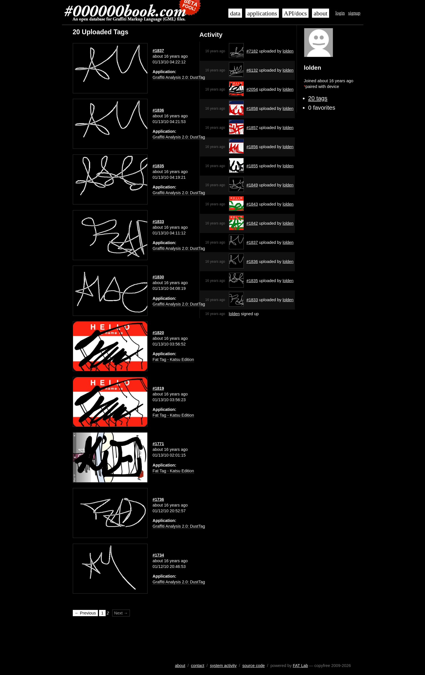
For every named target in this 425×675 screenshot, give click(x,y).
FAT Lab (300, 665)
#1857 (252, 127)
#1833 (252, 300)
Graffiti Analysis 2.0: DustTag (179, 77)
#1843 (252, 204)
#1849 (252, 185)
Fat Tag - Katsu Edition (173, 359)
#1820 (158, 332)
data (235, 13)
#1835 (252, 280)
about (320, 13)
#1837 (252, 242)
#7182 (252, 51)
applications (262, 13)
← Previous (85, 613)
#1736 (158, 499)
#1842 (252, 223)
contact (197, 665)
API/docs (295, 13)
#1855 (252, 166)
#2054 (252, 89)
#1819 (158, 388)
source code (253, 665)
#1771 (158, 443)
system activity (223, 665)
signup (354, 13)
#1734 (158, 555)
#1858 (252, 108)
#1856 (252, 146)
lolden (288, 51)
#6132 (252, 70)
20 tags (318, 98)
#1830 (158, 277)
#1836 (252, 261)
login (340, 13)
